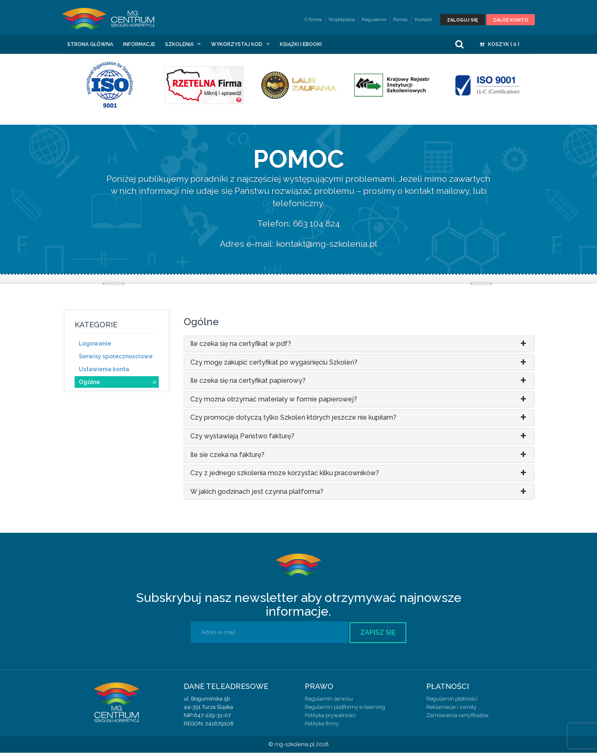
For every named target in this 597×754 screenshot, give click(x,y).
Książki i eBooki (301, 45)
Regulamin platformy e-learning (345, 708)
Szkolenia (179, 45)
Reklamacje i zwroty (451, 708)
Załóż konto (510, 20)
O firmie (313, 19)
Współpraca (341, 19)
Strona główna (90, 45)
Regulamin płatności (452, 700)
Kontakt (423, 19)
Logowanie (95, 344)
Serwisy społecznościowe (116, 357)
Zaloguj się (462, 20)
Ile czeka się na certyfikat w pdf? (359, 345)
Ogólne (89, 382)
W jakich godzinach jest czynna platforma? (359, 492)
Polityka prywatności (330, 716)
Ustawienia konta (104, 370)
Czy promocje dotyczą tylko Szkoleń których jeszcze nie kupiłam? (359, 419)
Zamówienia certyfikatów (457, 716)
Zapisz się (378, 634)
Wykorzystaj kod (236, 45)
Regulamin (374, 19)
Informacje (139, 45)
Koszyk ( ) (499, 45)
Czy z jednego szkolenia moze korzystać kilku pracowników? (359, 474)
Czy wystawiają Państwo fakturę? (359, 437)
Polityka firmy (322, 725)
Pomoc (400, 19)
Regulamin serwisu (329, 700)
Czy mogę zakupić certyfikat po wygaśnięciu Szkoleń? (359, 363)
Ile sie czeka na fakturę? (359, 455)
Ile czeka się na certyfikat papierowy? (359, 382)
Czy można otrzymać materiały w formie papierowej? (359, 400)
